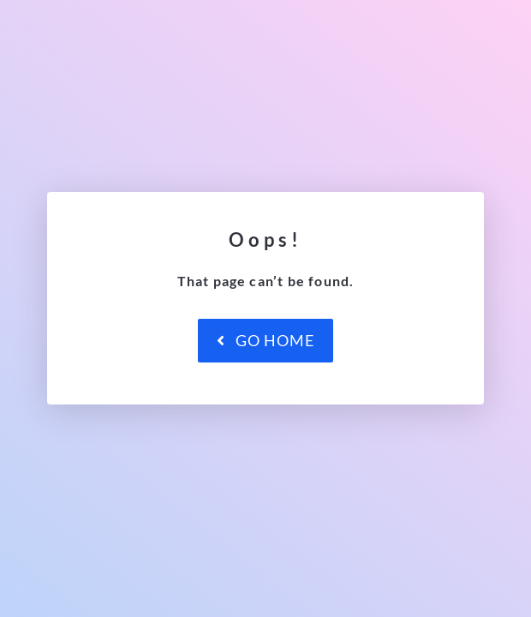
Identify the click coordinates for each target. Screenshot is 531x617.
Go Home (265, 340)
